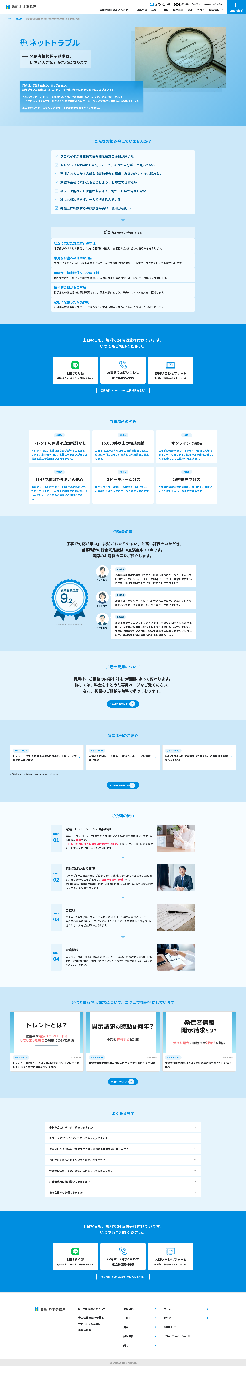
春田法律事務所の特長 (91, 1335)
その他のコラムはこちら (119, 1093)
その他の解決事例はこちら (119, 794)
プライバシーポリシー (175, 1353)
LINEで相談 (236, 7)
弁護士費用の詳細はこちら (119, 709)
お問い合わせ (159, 4)
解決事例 (178, 10)
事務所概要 (84, 1347)
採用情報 (214, 10)
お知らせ (169, 1335)
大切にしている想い (89, 1341)
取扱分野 (142, 10)
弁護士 (155, 10)
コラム (201, 10)
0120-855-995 (187, 4)
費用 (166, 10)
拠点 (190, 10)
